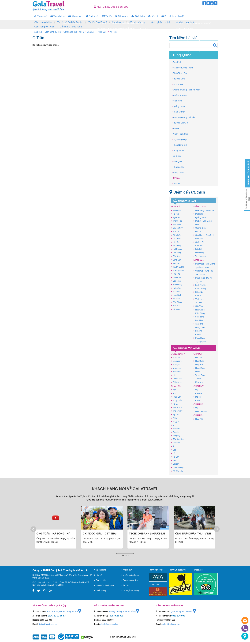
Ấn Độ (197, 378)
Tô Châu (176, 183)
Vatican (175, 464)
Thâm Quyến (178, 111)
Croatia (175, 432)
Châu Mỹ (199, 386)
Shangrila (177, 161)
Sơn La (175, 231)
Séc (173, 450)
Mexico (197, 397)
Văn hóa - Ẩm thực (185, 22)
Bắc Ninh (176, 281)
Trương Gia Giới (180, 122)
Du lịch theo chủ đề (173, 16)
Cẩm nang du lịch (43, 22)
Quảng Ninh (177, 228)
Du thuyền (92, 16)
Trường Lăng (178, 78)
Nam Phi (198, 419)
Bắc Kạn (175, 256)
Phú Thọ (175, 274)
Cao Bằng (176, 252)
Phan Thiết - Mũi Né (203, 278)
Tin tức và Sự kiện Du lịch (70, 22)
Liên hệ (153, 16)
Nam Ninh (177, 100)
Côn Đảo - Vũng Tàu (203, 271)
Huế (196, 224)
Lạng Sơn (176, 260)
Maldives (198, 382)
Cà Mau (198, 334)
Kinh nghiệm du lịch (160, 22)
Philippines (176, 382)
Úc (196, 408)
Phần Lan (176, 397)
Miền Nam (199, 260)
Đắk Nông (199, 252)
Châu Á (90, 32)
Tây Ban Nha (177, 439)
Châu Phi (199, 415)
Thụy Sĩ (175, 421)
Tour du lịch (58, 16)
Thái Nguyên (177, 270)
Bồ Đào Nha (177, 471)
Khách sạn (75, 16)
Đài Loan (198, 357)
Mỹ (196, 389)
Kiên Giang (199, 313)
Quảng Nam (200, 217)
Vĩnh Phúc (176, 277)
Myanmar (176, 368)
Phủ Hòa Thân (179, 95)
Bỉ (173, 453)
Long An (198, 331)
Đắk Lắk (198, 249)
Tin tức (107, 16)
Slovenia (175, 428)
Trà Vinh (198, 302)
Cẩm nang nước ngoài (71, 26)
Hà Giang (176, 245)
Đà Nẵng (198, 214)
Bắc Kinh (176, 62)
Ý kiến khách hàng (130, 575)
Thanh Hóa (176, 221)
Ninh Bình (176, 210)
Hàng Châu (178, 172)
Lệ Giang (177, 155)
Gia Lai (197, 231)
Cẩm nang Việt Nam (44, 26)
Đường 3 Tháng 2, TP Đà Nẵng (124, 611)
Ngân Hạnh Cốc (180, 133)
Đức (173, 460)
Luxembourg (177, 467)
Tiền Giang (199, 274)
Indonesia (176, 371)
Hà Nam (175, 309)
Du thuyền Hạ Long (130, 590)
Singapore (176, 361)
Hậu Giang (199, 310)
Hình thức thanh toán (104, 585)
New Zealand (200, 411)
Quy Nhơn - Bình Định (204, 235)
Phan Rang (199, 338)
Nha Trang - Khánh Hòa (205, 210)
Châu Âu (176, 386)
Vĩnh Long (199, 299)
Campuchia (177, 378)
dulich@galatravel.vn (48, 624)
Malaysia (175, 364)
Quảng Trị (199, 242)
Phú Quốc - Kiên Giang (204, 264)
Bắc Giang (176, 302)
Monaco (175, 442)
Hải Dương (176, 284)
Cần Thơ (198, 306)
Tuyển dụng (100, 590)
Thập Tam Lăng (179, 73)
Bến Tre (198, 295)
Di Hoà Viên (178, 84)
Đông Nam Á (178, 354)
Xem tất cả (125, 556)
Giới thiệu (138, 16)
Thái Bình (176, 291)
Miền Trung (200, 206)
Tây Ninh (198, 281)
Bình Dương (200, 288)
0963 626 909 (119, 6)
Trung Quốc (102, 32)
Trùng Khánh (178, 150)
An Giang (198, 324)
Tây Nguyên (200, 256)
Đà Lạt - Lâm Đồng (203, 221)
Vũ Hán (176, 128)
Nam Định (176, 295)
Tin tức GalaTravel (97, 22)
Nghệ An (175, 217)
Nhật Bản (198, 364)
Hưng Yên (176, 288)
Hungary (175, 435)
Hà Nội (175, 214)
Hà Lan (175, 457)
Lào (173, 375)
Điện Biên (176, 235)
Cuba (197, 400)
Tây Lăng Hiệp (179, 139)
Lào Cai (175, 242)
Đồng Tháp (199, 327)
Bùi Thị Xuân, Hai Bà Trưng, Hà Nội (64, 611)
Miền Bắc (176, 206)
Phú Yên (198, 238)
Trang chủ (40, 16)
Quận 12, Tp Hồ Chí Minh (183, 611)
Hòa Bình (176, 224)
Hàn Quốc (199, 361)
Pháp (174, 418)
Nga (173, 389)
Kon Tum (198, 245)
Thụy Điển (176, 400)
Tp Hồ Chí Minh (201, 267)
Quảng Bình (200, 228)
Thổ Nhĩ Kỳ (177, 411)
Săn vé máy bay (137, 22)
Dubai (197, 371)
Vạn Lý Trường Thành (182, 67)
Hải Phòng (176, 249)
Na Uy (174, 404)
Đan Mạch (176, 407)
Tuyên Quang (177, 267)
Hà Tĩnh (175, 298)
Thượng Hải (178, 166)
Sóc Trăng (199, 317)
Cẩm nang (122, 16)
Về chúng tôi (100, 570)
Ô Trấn (113, 32)
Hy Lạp (175, 414)
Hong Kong (199, 368)
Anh (173, 393)
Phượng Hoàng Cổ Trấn (183, 117)
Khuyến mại (118, 22)
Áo (173, 446)
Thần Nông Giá (179, 144)
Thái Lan (175, 357)
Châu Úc (199, 404)
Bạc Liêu (198, 320)
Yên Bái (175, 263)
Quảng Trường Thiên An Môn (186, 89)
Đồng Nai (198, 292)
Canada (198, 393)
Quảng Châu (178, 106)
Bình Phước (199, 285)
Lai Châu (176, 238)
